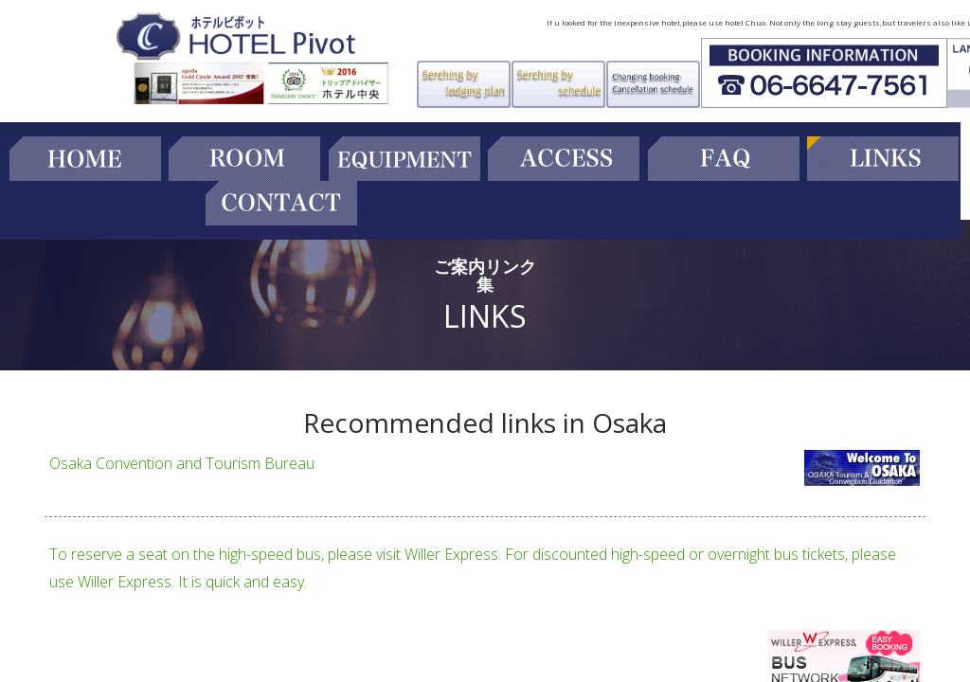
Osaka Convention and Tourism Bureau (181, 463)
